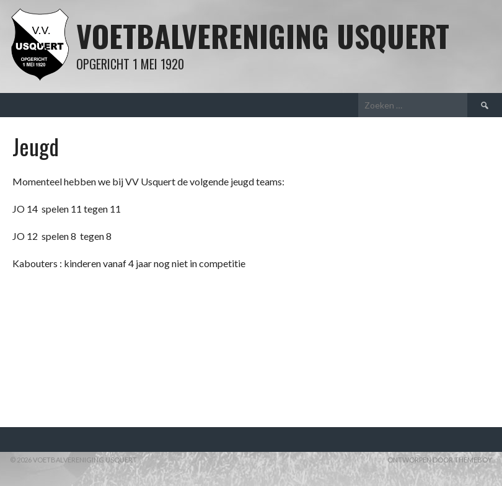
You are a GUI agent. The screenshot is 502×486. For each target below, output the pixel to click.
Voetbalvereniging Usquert (262, 36)
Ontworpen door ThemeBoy (439, 460)
